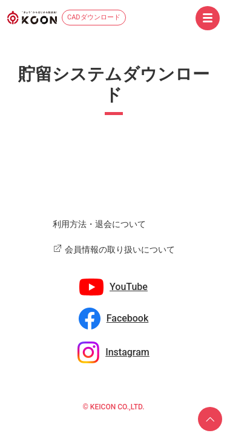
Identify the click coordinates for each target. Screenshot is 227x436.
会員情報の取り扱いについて (120, 249)
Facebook (128, 318)
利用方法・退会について (99, 224)
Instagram (127, 352)
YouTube (129, 286)
